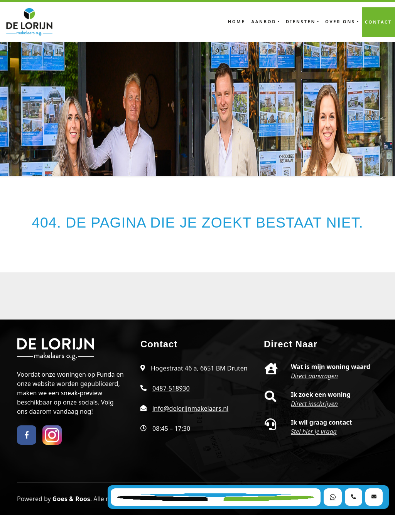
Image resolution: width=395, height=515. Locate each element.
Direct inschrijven (314, 403)
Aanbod (263, 21)
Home (236, 21)
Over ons (340, 21)
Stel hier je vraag (314, 431)
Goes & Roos (71, 499)
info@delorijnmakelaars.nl (190, 408)
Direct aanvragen (314, 376)
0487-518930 (171, 388)
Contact (378, 22)
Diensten (301, 21)
